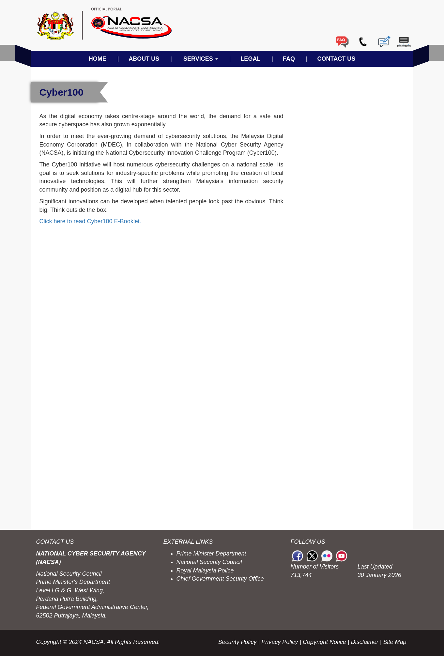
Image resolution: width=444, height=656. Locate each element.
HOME (97, 58)
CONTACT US (336, 58)
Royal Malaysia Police (205, 570)
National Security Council (209, 562)
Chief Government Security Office (220, 578)
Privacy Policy (279, 642)
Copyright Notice (324, 642)
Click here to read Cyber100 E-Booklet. (90, 221)
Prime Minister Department (211, 553)
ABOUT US (144, 58)
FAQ (289, 58)
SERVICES (200, 58)
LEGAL (250, 58)
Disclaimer (364, 642)
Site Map (394, 642)
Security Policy (237, 642)
